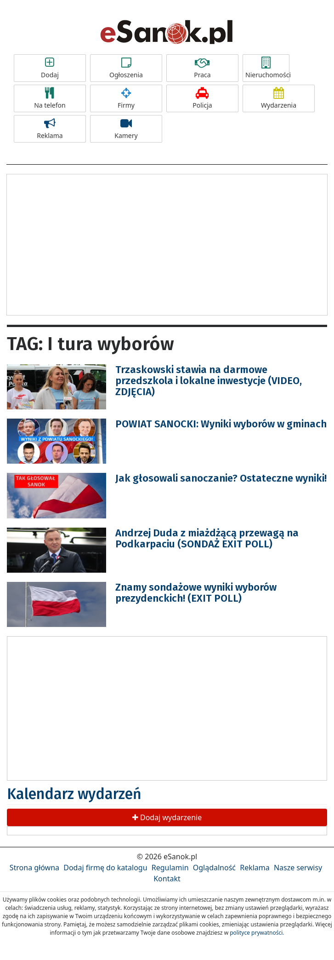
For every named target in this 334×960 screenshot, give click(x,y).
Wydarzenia (278, 98)
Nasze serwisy (298, 867)
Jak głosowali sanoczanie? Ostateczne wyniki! (221, 478)
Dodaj (50, 68)
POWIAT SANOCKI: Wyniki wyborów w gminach (221, 424)
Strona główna (34, 867)
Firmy (126, 98)
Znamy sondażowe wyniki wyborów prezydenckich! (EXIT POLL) (196, 592)
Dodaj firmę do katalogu (105, 867)
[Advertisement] (167, 243)
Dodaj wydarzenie (167, 817)
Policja (202, 98)
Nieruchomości (267, 68)
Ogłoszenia (126, 68)
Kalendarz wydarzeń (74, 794)
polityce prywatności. (257, 933)
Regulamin (170, 867)
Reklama (50, 129)
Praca (202, 68)
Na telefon (50, 98)
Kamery (126, 129)
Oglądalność (214, 867)
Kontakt (167, 879)
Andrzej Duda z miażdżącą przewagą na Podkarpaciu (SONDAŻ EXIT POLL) (207, 538)
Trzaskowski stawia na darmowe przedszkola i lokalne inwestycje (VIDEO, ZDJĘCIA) (208, 380)
